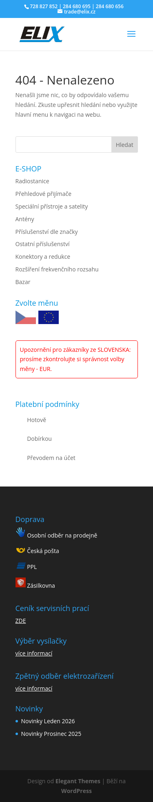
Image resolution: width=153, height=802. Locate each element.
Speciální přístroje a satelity (52, 206)
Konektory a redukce (43, 256)
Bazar (23, 282)
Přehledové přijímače (44, 194)
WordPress (76, 791)
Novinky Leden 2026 (48, 721)
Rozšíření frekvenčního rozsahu (57, 269)
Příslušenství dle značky (47, 231)
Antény (25, 219)
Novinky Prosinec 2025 (51, 734)
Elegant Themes (77, 781)
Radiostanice (32, 181)
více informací (34, 653)
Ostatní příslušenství (43, 244)
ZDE (21, 620)
